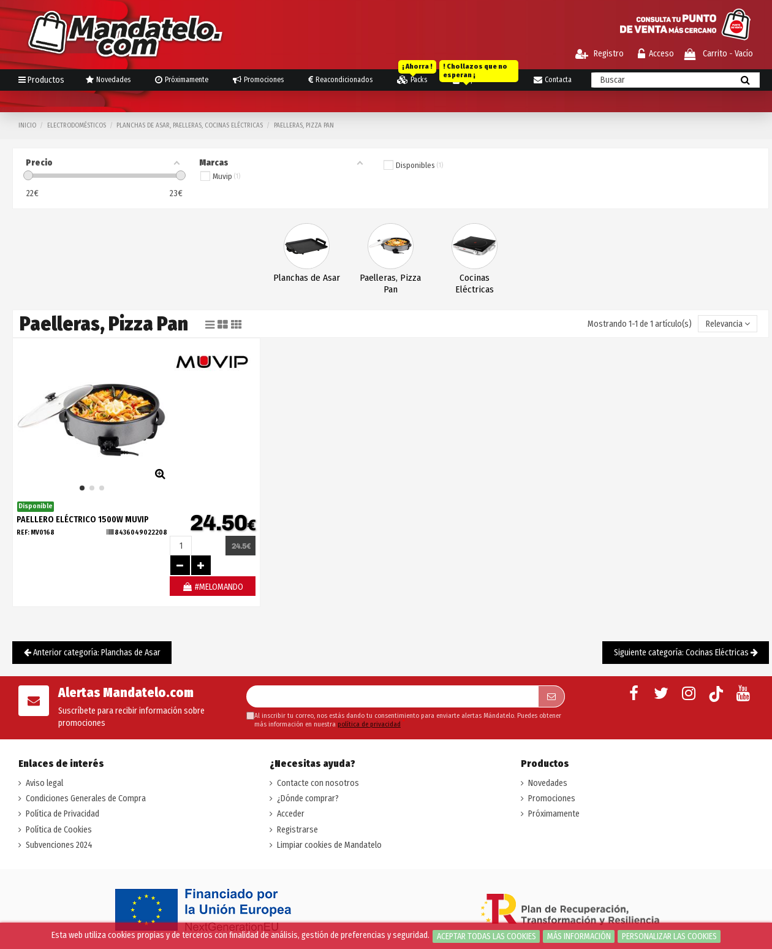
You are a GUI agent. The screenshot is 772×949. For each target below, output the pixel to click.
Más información (579, 936)
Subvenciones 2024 (59, 845)
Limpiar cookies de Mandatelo (329, 845)
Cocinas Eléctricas (474, 283)
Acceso (656, 53)
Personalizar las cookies (669, 936)
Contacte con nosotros (318, 783)
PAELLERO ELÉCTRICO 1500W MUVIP (83, 519)
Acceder (291, 814)
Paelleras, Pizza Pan (390, 283)
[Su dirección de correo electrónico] (392, 696)
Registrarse (297, 830)
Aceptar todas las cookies (486, 936)
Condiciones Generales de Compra (86, 798)
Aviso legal (44, 783)
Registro (599, 53)
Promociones (551, 798)
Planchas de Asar (306, 277)
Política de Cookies (59, 830)
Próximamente (554, 814)
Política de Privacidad (62, 814)
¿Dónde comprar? (308, 798)
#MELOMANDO (212, 587)
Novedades (547, 783)
